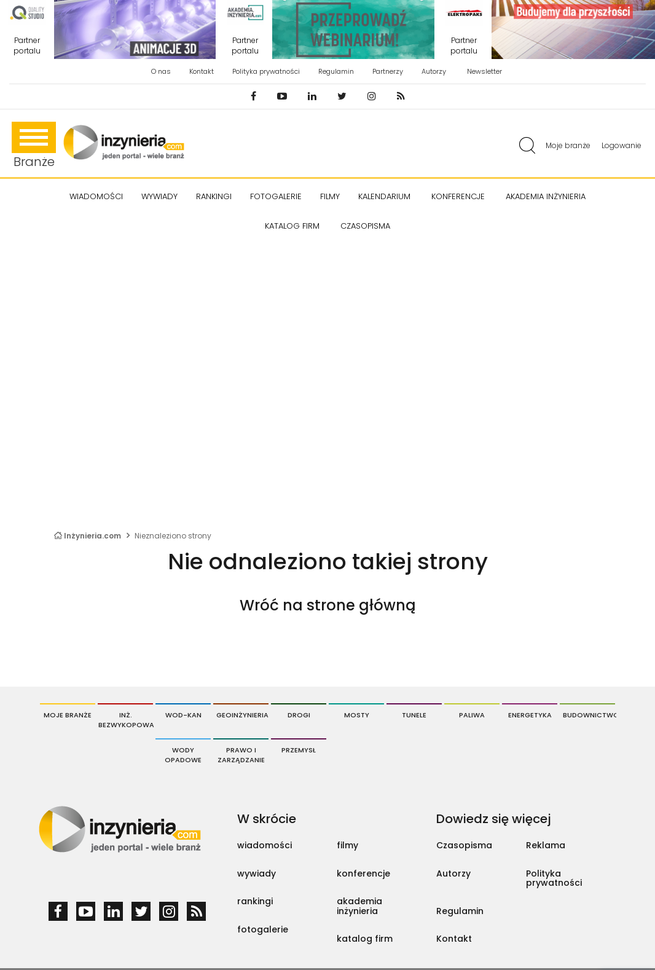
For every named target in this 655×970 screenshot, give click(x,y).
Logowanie (621, 145)
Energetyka (530, 715)
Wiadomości (96, 196)
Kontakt (201, 71)
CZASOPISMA (365, 226)
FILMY (330, 196)
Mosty (356, 715)
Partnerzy (387, 71)
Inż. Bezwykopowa (125, 720)
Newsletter (484, 71)
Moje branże (568, 145)
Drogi (299, 715)
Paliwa (472, 715)
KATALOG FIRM (292, 226)
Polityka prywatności (266, 71)
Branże (34, 146)
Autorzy (434, 71)
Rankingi (214, 196)
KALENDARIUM (384, 196)
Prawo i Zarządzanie (241, 755)
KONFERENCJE (458, 196)
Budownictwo (589, 715)
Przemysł (298, 750)
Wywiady (159, 196)
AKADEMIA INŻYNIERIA (546, 196)
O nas (161, 71)
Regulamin (336, 71)
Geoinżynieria (242, 715)
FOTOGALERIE (276, 196)
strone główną (361, 605)
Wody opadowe (183, 755)
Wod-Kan (183, 715)
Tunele (414, 715)
